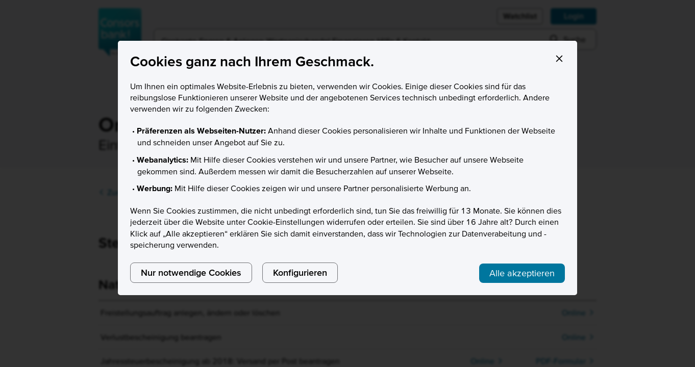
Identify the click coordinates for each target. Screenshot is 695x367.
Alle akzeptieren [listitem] (522, 273)
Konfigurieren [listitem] (300, 272)
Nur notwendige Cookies (191, 272)
